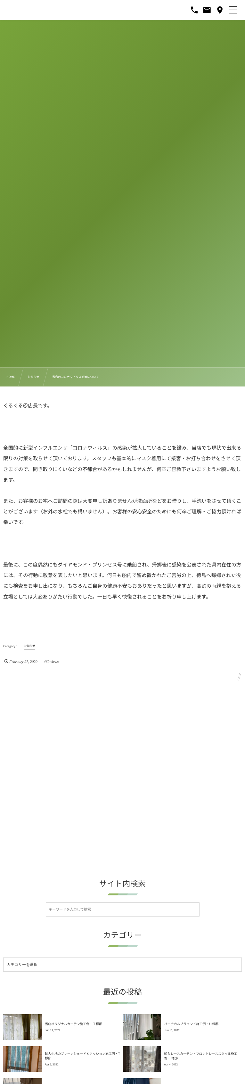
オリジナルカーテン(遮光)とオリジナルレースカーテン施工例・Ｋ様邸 (202, 1062)
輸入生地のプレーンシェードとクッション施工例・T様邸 (82, 1030)
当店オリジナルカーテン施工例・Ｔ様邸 (73, 998)
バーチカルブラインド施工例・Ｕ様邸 (191, 998)
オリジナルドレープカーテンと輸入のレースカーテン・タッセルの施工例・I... (81, 1062)
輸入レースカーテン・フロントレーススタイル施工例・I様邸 (200, 1030)
